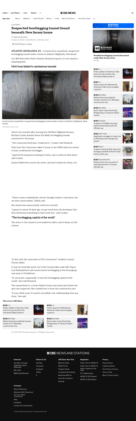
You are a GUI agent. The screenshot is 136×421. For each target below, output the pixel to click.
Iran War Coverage (20, 363)
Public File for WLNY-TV (89, 366)
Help (15, 399)
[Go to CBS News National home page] (68, 13)
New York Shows (68, 19)
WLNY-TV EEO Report (88, 379)
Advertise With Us (65, 375)
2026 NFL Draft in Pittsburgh (20, 366)
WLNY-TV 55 (63, 366)
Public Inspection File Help (88, 369)
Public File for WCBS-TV (89, 363)
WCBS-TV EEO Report (88, 376)
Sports (49, 19)
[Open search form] (132, 13)
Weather (27, 19)
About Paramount (20, 389)
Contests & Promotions (66, 372)
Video (57, 19)
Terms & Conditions (65, 378)
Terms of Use (107, 372)
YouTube (39, 363)
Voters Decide (38, 19)
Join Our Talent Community (19, 395)
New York (6, 19)
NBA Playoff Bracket (21, 373)
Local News (16, 13)
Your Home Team (84, 19)
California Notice (109, 366)
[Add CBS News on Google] (22, 44)
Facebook (39, 366)
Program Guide (63, 369)
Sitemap (61, 381)
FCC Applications (86, 373)
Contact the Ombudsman (23, 405)
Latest (5, 13)
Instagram (39, 369)
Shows (34, 13)
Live (26, 13)
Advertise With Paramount (23, 392)
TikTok (38, 372)
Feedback (17, 402)
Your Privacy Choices (110, 369)
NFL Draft (17, 370)
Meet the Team (63, 363)
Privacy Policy (108, 363)
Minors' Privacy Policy (110, 375)
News (18, 19)
